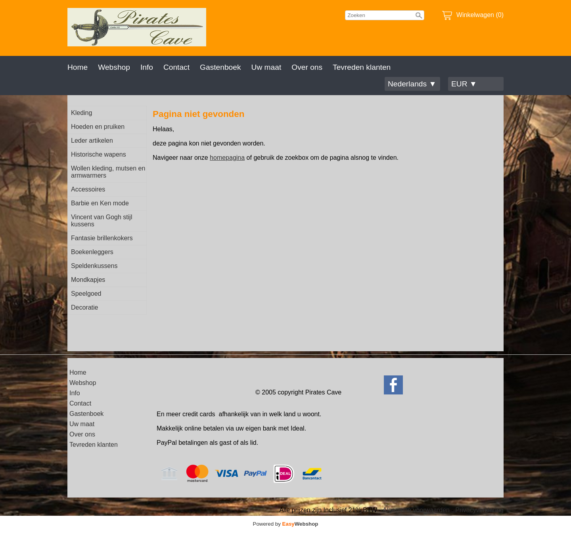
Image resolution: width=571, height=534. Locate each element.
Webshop (114, 67)
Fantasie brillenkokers (102, 238)
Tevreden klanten (362, 67)
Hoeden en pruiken (98, 126)
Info (146, 67)
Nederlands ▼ (412, 84)
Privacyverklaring (479, 510)
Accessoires (88, 189)
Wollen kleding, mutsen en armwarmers (108, 172)
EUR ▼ (464, 84)
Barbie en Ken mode (100, 203)
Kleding (81, 112)
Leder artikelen (92, 140)
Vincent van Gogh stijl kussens (101, 221)
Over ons (306, 67)
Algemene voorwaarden (416, 510)
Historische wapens (98, 154)
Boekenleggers (92, 252)
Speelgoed (86, 293)
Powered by (285, 524)
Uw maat (266, 67)
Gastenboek (220, 67)
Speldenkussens (94, 265)
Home (77, 67)
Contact (176, 67)
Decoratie (84, 307)
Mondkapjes (88, 279)
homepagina (227, 157)
